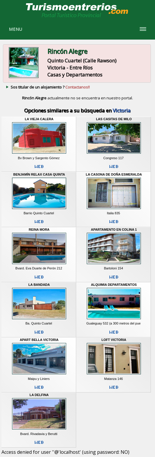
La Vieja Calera (39, 119)
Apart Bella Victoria (39, 340)
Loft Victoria (113, 340)
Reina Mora (39, 229)
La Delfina (39, 395)
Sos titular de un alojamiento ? (50, 87)
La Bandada (39, 284)
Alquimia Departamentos (113, 284)
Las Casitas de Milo (113, 119)
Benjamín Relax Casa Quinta (39, 174)
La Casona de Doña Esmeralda (114, 174)
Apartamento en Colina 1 (114, 229)
